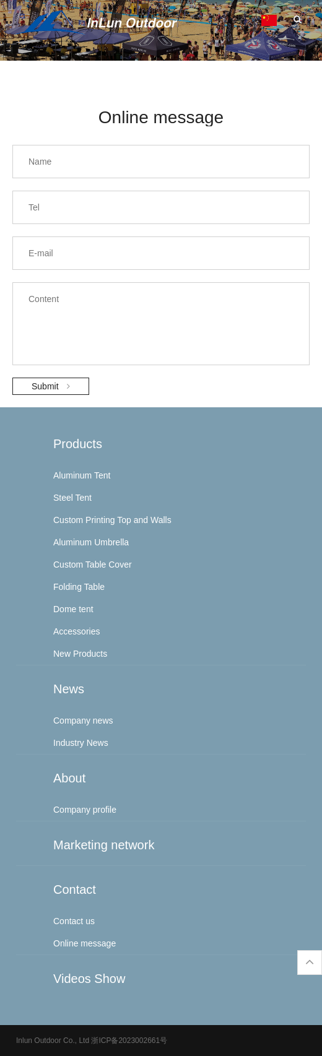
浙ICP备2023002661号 (128, 1040)
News (68, 689)
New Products (80, 654)
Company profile (84, 810)
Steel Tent (72, 498)
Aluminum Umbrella (91, 542)
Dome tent (73, 609)
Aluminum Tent (81, 475)
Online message (84, 943)
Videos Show (89, 978)
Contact (74, 889)
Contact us (74, 921)
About (69, 778)
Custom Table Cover (92, 564)
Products (77, 444)
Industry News (80, 743)
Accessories (76, 631)
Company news (83, 720)
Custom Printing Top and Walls (112, 520)
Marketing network (103, 845)
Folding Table (79, 587)
